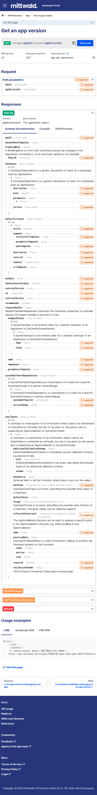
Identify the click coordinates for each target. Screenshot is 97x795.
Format (7, 118)
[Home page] (2, 16)
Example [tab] (45, 128)
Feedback (8, 741)
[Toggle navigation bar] (4, 5)
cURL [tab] (7, 630)
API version (7, 53)
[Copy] (74, 43)
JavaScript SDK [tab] (24, 630)
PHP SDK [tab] (44, 630)
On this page (10, 22)
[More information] (67, 53)
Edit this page (12, 667)
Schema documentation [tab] (20, 128)
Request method (35, 53)
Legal (6, 774)
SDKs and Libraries (12, 718)
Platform (6, 713)
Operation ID (60, 53)
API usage (7, 708)
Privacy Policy (11, 769)
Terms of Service (13, 764)
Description (29, 118)
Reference (7, 723)
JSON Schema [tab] (63, 128)
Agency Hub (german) (16, 746)
